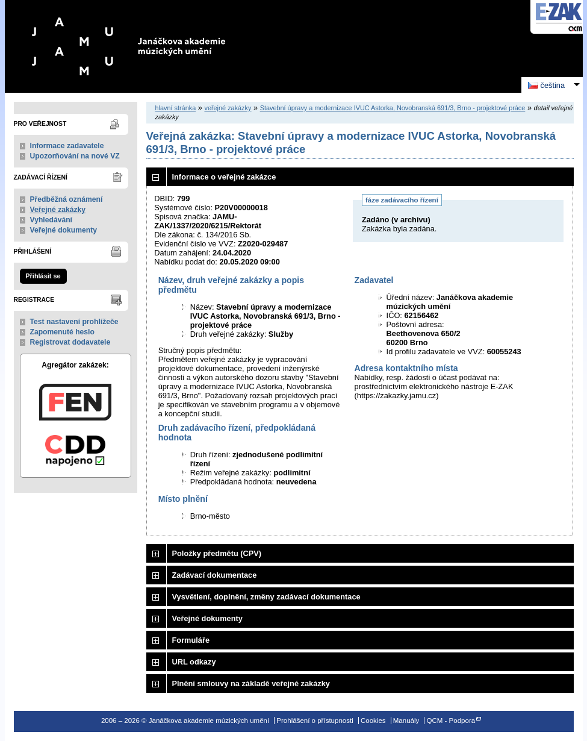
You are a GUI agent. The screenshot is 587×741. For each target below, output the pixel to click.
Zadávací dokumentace (214, 575)
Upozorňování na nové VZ (75, 156)
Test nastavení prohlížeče (74, 321)
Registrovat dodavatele (70, 342)
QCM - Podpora (450, 720)
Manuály (406, 720)
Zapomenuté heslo (62, 332)
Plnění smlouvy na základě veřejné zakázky (251, 683)
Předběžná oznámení (66, 199)
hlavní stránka (175, 107)
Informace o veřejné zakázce (224, 176)
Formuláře (191, 640)
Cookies (373, 720)
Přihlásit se (42, 276)
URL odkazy (194, 661)
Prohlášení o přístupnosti (314, 720)
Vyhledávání (51, 220)
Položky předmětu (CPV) (217, 553)
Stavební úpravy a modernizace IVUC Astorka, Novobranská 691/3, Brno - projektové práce (393, 107)
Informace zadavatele (67, 146)
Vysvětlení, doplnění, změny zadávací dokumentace (266, 596)
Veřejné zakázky (58, 209)
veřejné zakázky (227, 107)
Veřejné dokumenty (63, 230)
